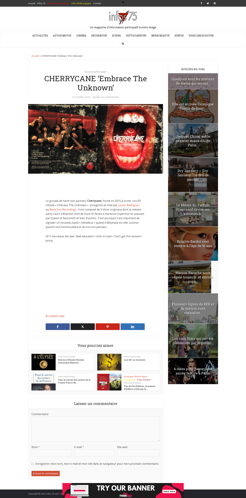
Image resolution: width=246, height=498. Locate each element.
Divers (116, 35)
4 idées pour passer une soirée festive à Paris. (193, 371)
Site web (122, 447)
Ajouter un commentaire (105, 97)
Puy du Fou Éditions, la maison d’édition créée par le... (139, 388)
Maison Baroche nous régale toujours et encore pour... (193, 277)
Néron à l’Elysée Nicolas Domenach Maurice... (71, 361)
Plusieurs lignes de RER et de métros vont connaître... (193, 308)
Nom (35, 447)
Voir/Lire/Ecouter (201, 35)
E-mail (79, 447)
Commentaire (39, 414)
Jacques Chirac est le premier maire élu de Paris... (193, 140)
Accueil (35, 55)
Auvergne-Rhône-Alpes (135, 376)
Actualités (40, 35)
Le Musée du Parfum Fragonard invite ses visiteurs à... (193, 209)
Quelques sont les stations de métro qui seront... (193, 81)
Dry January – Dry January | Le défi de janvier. (193, 174)
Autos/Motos (62, 35)
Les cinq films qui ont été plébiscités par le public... (193, 340)
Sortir (179, 35)
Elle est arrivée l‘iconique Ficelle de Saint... (193, 106)
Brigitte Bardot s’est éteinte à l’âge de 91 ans (193, 243)
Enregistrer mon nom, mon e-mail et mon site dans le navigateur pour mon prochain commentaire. (97, 464)
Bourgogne (129, 379)
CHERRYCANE (56, 316)
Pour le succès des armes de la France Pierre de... (74, 381)
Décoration (99, 35)
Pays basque (144, 379)
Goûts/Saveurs (136, 35)
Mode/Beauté (160, 35)
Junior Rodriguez (128, 205)
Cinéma (81, 35)
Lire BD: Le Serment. (135, 359)
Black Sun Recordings (62, 209)
